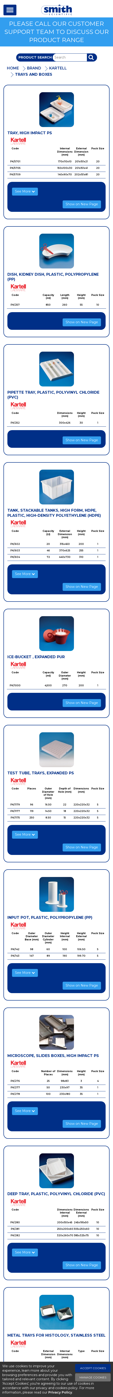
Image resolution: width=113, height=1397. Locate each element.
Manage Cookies (92, 1377)
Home (13, 68)
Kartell (58, 68)
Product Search (35, 57)
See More (25, 191)
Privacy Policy (60, 1392)
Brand (34, 68)
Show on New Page (82, 204)
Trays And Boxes (33, 74)
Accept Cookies (93, 1368)
